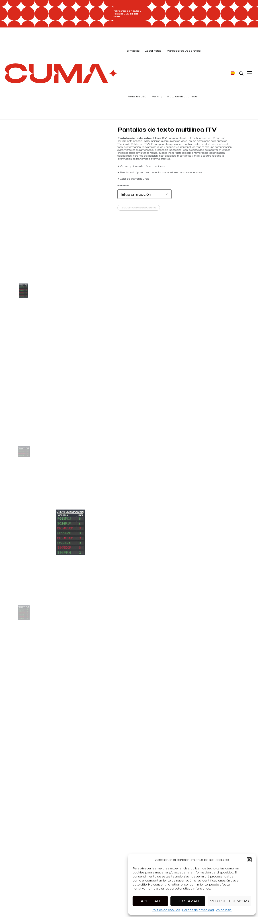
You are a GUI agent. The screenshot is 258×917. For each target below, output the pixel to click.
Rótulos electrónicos (182, 96)
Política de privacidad (198, 909)
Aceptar (150, 901)
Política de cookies (166, 909)
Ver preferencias (229, 901)
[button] (249, 859)
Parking (157, 96)
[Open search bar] (241, 73)
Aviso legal (224, 909)
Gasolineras (153, 50)
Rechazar (188, 901)
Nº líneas (123, 186)
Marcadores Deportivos (183, 50)
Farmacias (132, 50)
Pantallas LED (137, 96)
